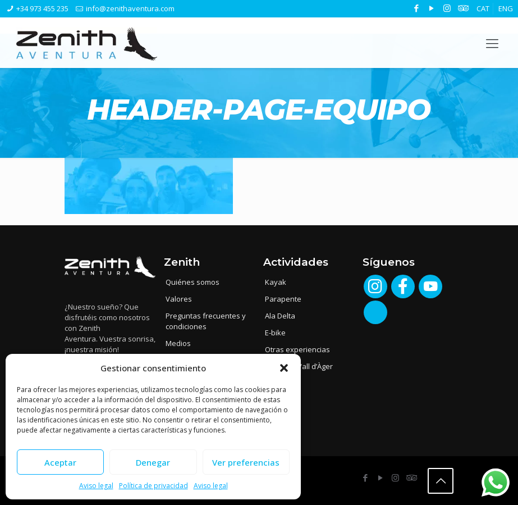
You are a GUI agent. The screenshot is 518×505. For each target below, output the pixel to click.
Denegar (153, 462)
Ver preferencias (245, 462)
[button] (284, 368)
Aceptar (60, 462)
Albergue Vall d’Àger (299, 366)
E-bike (275, 332)
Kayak (275, 282)
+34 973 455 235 (42, 8)
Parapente (283, 299)
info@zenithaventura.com (130, 8)
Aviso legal (96, 485)
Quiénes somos (192, 282)
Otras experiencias (297, 349)
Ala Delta (280, 316)
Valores (179, 299)
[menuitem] (482, 9)
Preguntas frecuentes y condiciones (206, 321)
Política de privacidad (153, 485)
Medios (178, 343)
